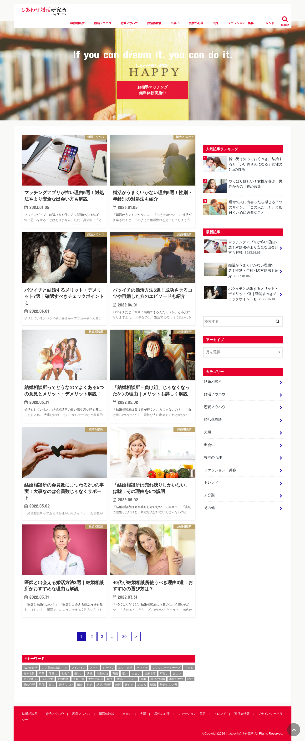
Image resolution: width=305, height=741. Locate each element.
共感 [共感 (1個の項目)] (89, 673)
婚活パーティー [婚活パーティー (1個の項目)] (127, 679)
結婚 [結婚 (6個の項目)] (89, 684)
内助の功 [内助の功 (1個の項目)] (102, 673)
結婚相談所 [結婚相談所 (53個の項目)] (104, 684)
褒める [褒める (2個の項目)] (129, 684)
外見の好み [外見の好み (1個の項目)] (30, 679)
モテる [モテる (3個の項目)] (189, 667)
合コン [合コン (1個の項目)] (177, 673)
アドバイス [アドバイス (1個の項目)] (78, 667)
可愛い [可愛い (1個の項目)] (164, 673)
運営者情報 (242, 713)
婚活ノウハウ (102, 23)
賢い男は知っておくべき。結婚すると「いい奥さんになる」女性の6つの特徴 (255, 164)
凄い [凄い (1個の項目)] (125, 673)
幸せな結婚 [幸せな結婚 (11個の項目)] (158, 679)
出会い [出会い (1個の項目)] (136, 673)
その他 (209, 508)
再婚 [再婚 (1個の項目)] (115, 673)
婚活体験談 (154, 23)
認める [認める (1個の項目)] (141, 684)
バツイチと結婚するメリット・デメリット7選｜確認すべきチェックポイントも (241, 293)
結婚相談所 (77, 23)
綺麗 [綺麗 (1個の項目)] (118, 684)
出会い (175, 23)
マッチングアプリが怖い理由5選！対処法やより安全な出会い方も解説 (241, 247)
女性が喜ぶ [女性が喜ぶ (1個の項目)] (95, 679)
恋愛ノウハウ (129, 23)
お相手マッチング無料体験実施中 (152, 90)
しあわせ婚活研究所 (240, 733)
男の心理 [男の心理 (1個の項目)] (29, 684)
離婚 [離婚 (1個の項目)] (153, 684)
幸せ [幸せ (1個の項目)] (144, 679)
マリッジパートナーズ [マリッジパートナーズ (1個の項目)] (166, 667)
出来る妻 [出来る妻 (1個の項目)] (150, 673)
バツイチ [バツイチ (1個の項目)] (142, 667)
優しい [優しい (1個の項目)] (78, 673)
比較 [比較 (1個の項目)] (190, 679)
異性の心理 (196, 23)
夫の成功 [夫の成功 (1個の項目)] (63, 679)
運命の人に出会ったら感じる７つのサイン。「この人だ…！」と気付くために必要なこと (255, 207)
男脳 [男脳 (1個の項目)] (42, 684)
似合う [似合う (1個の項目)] (65, 673)
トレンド (268, 23)
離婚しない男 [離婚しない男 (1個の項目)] (168, 684)
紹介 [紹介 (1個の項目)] (80, 684)
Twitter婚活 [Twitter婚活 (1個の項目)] (30, 667)
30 (124, 636)
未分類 (209, 495)
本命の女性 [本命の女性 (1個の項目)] (176, 679)
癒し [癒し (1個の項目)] (51, 684)
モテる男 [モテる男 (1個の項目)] (29, 673)
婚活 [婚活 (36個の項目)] (109, 679)
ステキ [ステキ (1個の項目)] (94, 667)
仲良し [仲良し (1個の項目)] (53, 673)
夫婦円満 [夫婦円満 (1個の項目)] (78, 679)
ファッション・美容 (241, 23)
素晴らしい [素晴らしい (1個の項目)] (66, 684)
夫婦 (215, 23)
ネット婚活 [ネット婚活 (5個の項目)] (125, 667)
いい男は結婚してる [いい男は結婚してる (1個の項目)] (54, 667)
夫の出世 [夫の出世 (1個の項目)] (47, 679)
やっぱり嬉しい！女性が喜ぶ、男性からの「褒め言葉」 (255, 183)
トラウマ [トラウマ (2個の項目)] (108, 667)
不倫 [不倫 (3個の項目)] (42, 673)
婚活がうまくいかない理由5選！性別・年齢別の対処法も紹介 (241, 270)
